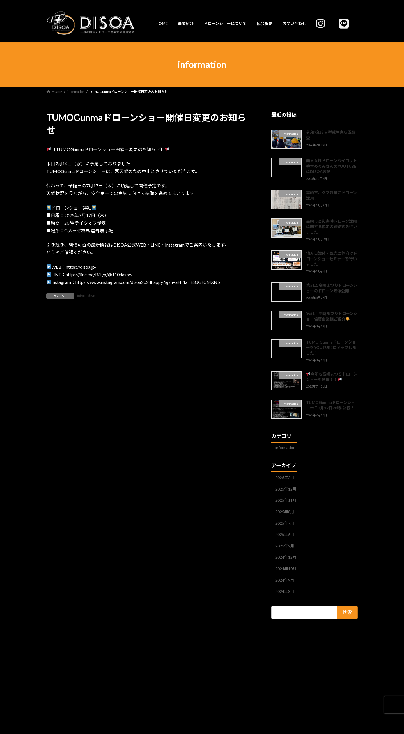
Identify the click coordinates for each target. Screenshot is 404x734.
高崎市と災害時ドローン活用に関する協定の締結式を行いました (331, 226)
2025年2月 (284, 546)
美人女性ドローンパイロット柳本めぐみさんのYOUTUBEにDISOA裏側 (331, 166)
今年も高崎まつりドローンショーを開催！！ (331, 377)
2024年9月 (284, 580)
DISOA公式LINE (320, 642)
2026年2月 (284, 477)
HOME (77, 642)
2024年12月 (286, 557)
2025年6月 (284, 534)
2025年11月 (286, 500)
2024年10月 (286, 568)
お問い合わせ (245, 642)
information (86, 295)
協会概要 (172, 642)
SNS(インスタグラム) (281, 642)
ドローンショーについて (136, 642)
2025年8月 (284, 511)
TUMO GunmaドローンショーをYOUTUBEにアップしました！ (331, 347)
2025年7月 (284, 523)
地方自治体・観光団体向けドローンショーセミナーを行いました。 (331, 258)
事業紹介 (100, 642)
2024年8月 (284, 591)
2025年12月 (286, 489)
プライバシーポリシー (207, 642)
